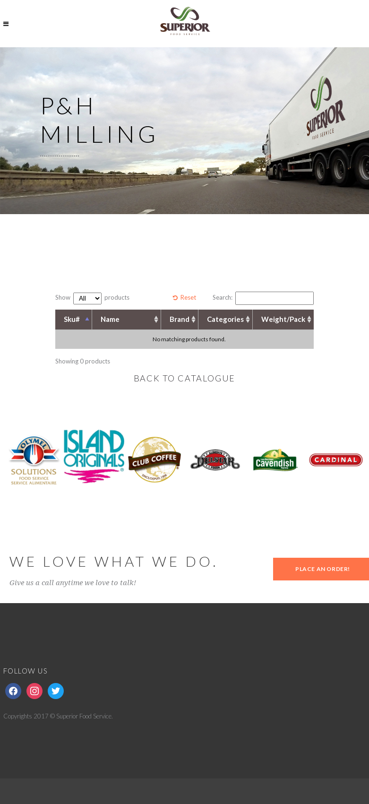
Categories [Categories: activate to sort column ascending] (225, 319)
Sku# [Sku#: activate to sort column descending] (72, 319)
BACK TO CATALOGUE (185, 378)
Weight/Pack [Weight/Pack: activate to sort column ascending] (283, 319)
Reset (188, 297)
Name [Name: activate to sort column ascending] (110, 319)
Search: (263, 298)
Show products (92, 298)
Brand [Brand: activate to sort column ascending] (179, 319)
